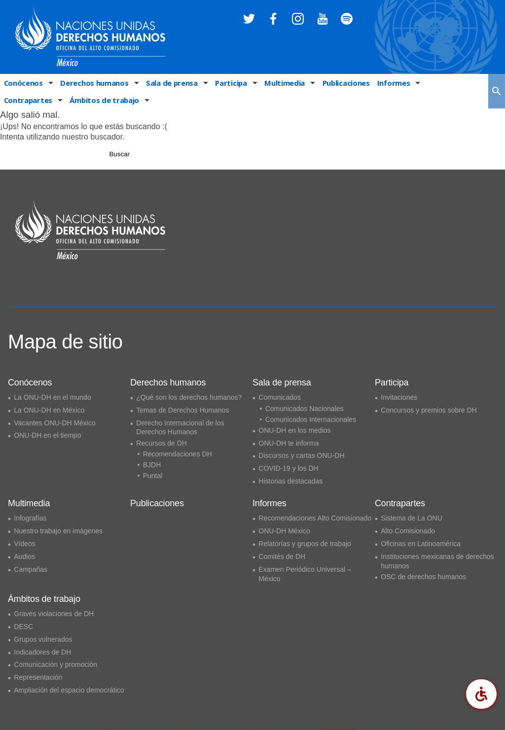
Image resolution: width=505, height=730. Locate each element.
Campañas (30, 569)
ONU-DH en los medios (294, 430)
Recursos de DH (161, 443)
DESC (23, 626)
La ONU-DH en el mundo (52, 397)
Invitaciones (399, 397)
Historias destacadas (290, 481)
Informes (385, 83)
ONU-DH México (284, 531)
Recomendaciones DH (177, 454)
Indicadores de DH (42, 652)
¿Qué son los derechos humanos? (189, 397)
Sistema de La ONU (411, 518)
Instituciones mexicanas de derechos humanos (437, 561)
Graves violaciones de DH (54, 614)
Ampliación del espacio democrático (69, 690)
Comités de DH (281, 556)
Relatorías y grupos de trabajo (304, 544)
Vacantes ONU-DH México (54, 423)
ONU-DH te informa (288, 443)
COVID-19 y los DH (288, 468)
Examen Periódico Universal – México (304, 574)
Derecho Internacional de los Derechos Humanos (180, 427)
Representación (38, 677)
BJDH (152, 465)
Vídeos (25, 544)
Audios (24, 556)
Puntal (153, 476)
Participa (226, 83)
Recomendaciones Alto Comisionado (314, 518)
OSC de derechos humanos (423, 577)
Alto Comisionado (408, 531)
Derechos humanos (92, 83)
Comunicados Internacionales (310, 419)
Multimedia (278, 83)
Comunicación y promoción (55, 664)
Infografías (30, 518)
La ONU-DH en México (49, 410)
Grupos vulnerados (43, 639)
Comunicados (279, 397)
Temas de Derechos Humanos (182, 410)
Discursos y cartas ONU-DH (301, 455)
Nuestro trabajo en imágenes (58, 531)
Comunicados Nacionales (304, 409)
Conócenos (22, 83)
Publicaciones (339, 83)
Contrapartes (443, 83)
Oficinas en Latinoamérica (421, 544)
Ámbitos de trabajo (37, 102)
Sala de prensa (168, 83)
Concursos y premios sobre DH (429, 410)
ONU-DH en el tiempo (47, 435)
